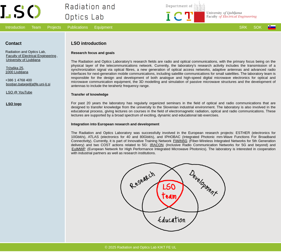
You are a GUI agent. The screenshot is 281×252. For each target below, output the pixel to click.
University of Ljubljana (23, 60)
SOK (258, 27)
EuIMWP (78, 149)
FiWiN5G (180, 141)
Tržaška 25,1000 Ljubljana (16, 70)
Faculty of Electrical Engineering (31, 56)
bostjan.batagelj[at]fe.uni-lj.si (28, 84)
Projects (54, 27)
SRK (243, 27)
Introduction (15, 27)
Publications (78, 27)
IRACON (157, 145)
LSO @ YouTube (19, 92)
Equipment (103, 27)
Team (36, 27)
